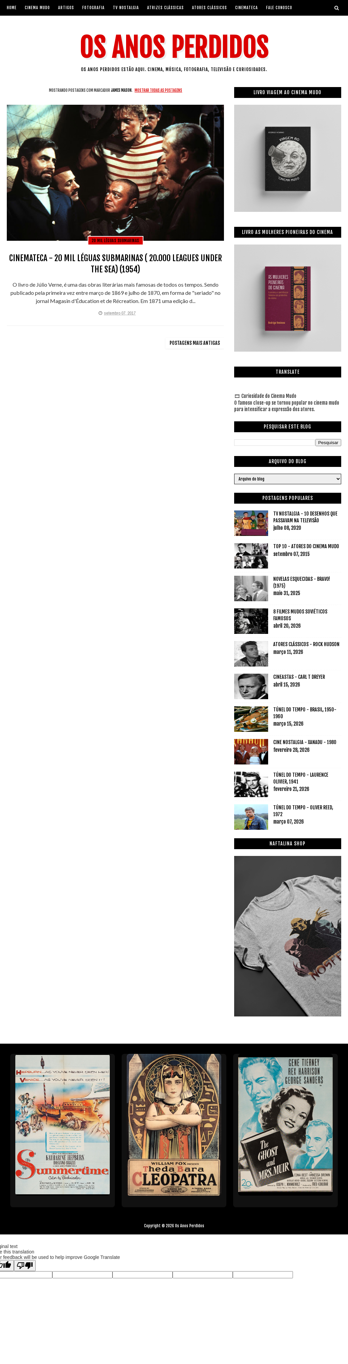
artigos (66, 7)
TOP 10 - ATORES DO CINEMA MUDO (306, 546)
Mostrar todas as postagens (158, 90)
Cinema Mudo (37, 7)
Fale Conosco (279, 7)
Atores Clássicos (209, 7)
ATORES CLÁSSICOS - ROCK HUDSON (306, 644)
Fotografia (93, 7)
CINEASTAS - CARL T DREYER (299, 677)
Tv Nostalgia (126, 7)
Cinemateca (246, 7)
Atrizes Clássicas (165, 7)
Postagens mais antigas (195, 343)
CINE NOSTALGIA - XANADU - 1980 (304, 742)
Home (12, 7)
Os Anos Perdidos (174, 47)
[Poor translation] (25, 1265)
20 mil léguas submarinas (115, 240)
